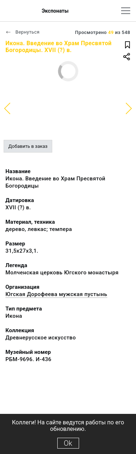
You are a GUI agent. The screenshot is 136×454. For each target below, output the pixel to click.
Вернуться (22, 32)
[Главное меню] (126, 11)
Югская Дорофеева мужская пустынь (56, 294)
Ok (68, 443)
